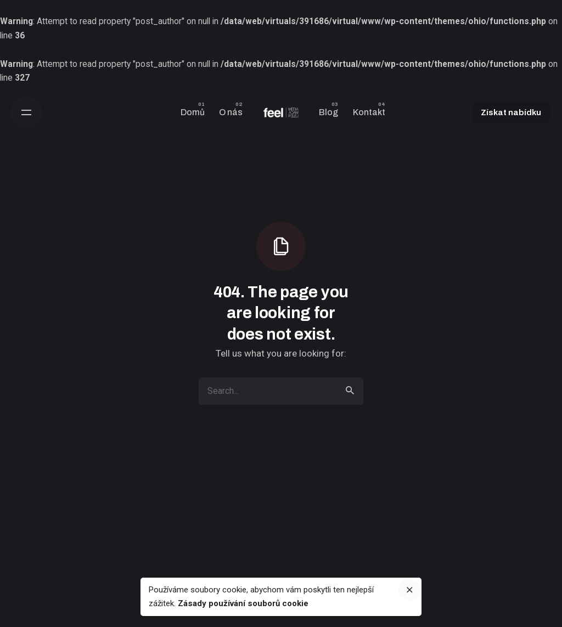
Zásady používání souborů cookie (243, 603)
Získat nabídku (511, 112)
